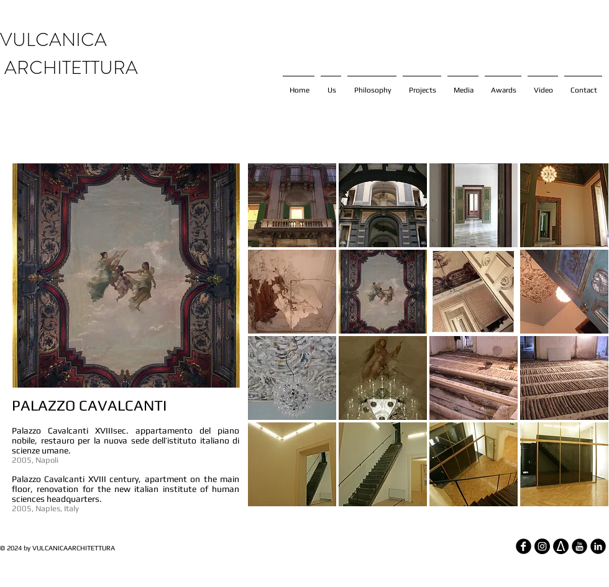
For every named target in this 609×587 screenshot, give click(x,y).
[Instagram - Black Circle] (542, 546)
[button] (292, 205)
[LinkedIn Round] (598, 546)
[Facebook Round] (523, 546)
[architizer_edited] (561, 546)
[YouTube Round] (579, 546)
